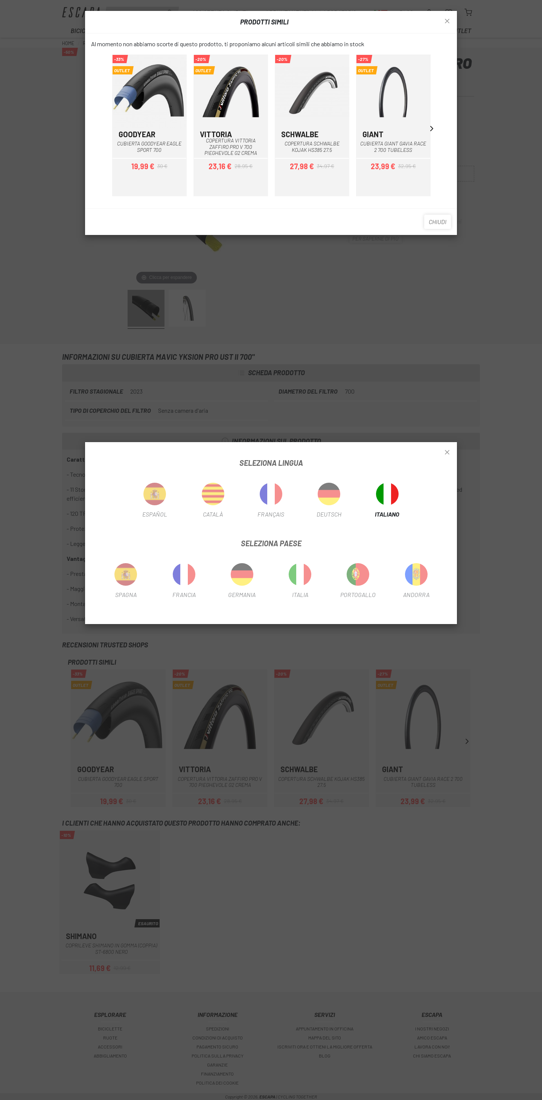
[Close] (447, 452)
